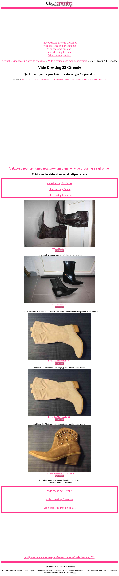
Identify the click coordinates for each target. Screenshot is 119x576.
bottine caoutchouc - (59, 304)
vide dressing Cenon (59, 189)
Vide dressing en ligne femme (59, 45)
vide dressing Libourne (59, 195)
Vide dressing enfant (59, 55)
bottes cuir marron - (59, 248)
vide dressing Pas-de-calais (60, 507)
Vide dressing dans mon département (67, 60)
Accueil (6, 60)
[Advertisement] (59, 25)
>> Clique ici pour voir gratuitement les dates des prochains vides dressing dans (64, 79)
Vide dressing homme (59, 52)
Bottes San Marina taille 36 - (59, 361)
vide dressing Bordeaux (59, 183)
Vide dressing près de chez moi (59, 42)
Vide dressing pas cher (59, 48)
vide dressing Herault (59, 490)
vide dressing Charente (59, 499)
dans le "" (59, 168)
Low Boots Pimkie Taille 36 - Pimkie (59, 473)
